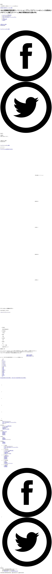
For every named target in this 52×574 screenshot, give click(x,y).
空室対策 (3, 438)
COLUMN (5, 460)
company (5, 464)
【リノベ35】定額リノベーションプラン (9, 422)
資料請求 (1, 7)
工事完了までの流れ (7, 453)
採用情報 (3, 443)
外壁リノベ (4, 423)
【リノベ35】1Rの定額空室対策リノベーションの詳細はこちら (12, 357)
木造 (3, 374)
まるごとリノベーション (6, 421)
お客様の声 (6, 452)
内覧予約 (5, 7)
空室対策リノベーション (6, 439)
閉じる (2, 133)
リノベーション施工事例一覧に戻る (6, 149)
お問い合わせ (4, 431)
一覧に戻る (13, 377)
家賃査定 (3, 433)
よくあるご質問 (7, 451)
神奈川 (3, 375)
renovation (5, 449)
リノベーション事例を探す (8, 450)
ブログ (3, 437)
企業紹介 (3, 442)
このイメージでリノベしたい (5, 312)
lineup (5, 445)
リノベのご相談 (9, 7)
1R (2, 360)
